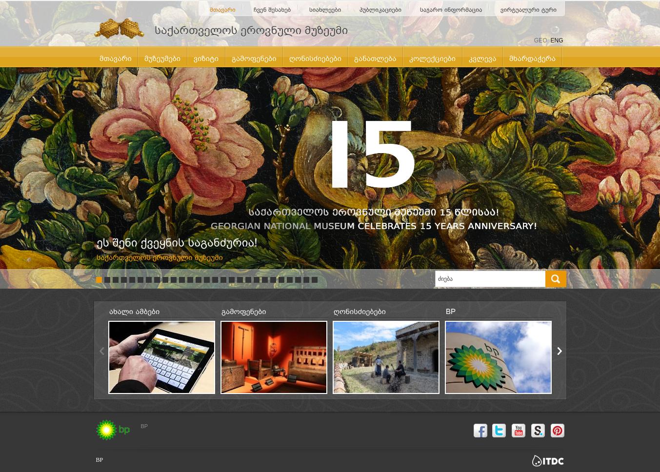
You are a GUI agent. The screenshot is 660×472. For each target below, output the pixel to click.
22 (273, 280)
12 (190, 280)
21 (265, 280)
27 (315, 280)
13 (198, 280)
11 (182, 280)
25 (298, 280)
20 (257, 280)
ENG (556, 40)
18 (240, 280)
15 (215, 280)
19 (248, 280)
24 (290, 280)
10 (174, 280)
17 (232, 280)
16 (223, 280)
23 (281, 280)
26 (306, 280)
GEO (540, 40)
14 (207, 280)
